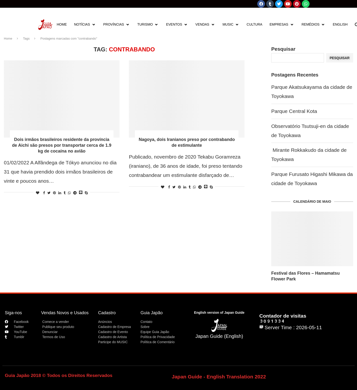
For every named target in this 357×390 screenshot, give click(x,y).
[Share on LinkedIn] (59, 193)
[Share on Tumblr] (65, 193)
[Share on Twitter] (49, 193)
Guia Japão (151, 312)
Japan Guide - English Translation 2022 (219, 376)
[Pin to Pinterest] (54, 193)
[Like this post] (37, 193)
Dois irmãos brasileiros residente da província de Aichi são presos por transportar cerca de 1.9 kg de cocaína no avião (62, 145)
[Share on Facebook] (44, 193)
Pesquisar (283, 49)
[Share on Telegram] (75, 193)
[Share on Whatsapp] (69, 193)
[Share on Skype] (86, 193)
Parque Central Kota (294, 111)
